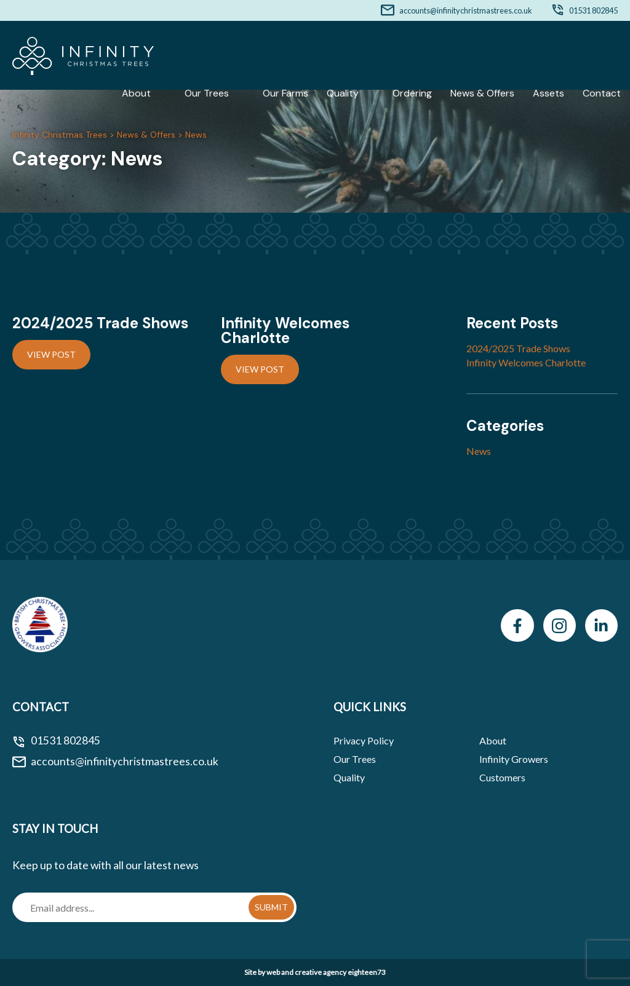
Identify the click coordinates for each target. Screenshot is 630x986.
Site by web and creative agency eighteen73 (315, 972)
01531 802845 (593, 10)
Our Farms (285, 93)
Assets (548, 93)
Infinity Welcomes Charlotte (526, 362)
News (478, 451)
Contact (602, 93)
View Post (51, 354)
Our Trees (207, 93)
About (136, 93)
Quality (343, 93)
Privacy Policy (363, 740)
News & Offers (482, 93)
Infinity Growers (513, 759)
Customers (502, 777)
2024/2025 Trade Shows (518, 348)
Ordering (412, 93)
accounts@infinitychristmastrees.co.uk (465, 10)
